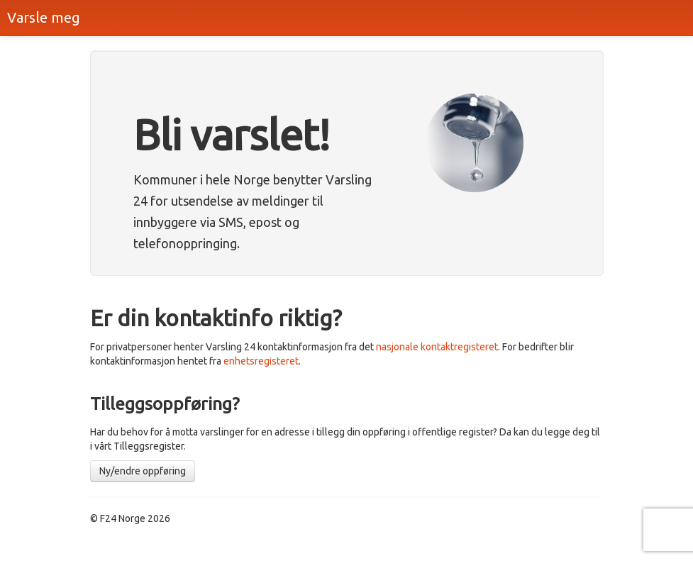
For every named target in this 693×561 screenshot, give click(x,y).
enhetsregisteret (261, 361)
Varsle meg (43, 17)
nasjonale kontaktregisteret (437, 346)
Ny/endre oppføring (142, 471)
